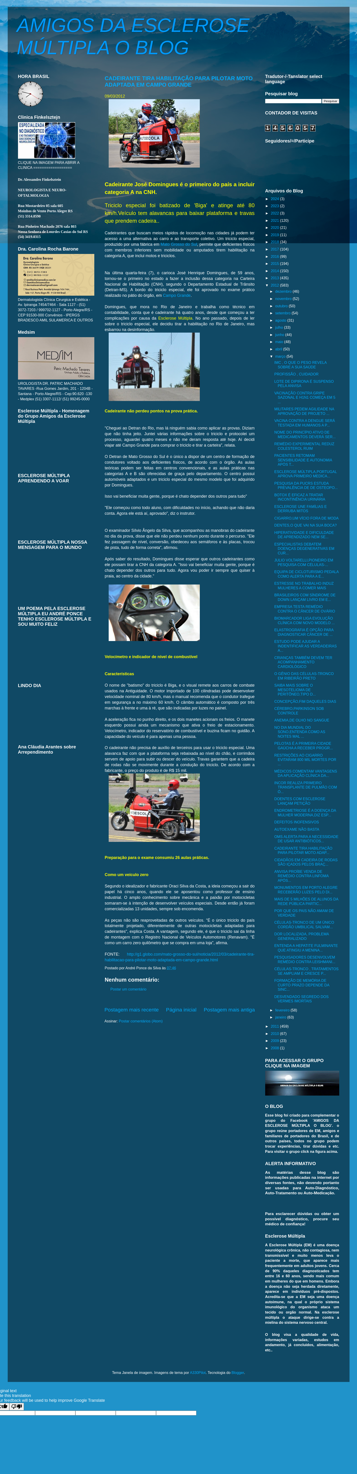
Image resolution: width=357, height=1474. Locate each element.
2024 (275, 199)
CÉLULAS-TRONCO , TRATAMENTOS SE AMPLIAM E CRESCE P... (306, 971)
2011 (275, 1026)
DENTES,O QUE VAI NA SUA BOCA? (305, 525)
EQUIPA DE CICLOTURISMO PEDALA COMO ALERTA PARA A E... (306, 574)
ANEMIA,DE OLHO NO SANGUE (301, 720)
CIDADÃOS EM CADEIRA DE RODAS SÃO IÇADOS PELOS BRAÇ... (306, 862)
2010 (275, 1034)
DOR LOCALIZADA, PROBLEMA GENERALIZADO (301, 936)
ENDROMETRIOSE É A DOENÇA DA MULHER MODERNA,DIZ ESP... (305, 812)
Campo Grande (177, 295)
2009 (275, 1041)
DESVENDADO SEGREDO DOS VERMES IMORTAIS (301, 999)
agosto (281, 320)
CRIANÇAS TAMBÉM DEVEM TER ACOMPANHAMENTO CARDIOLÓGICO (303, 662)
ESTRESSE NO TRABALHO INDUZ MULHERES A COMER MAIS (304, 585)
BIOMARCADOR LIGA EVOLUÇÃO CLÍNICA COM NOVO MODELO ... (304, 620)
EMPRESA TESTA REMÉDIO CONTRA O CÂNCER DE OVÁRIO (304, 609)
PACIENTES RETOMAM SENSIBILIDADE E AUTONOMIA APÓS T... (303, 459)
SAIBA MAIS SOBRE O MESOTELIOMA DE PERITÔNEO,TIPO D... (295, 689)
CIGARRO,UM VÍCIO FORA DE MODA (306, 518)
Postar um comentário (128, 989)
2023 (275, 206)
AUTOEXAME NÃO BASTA (296, 829)
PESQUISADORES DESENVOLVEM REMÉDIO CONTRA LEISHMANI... (304, 959)
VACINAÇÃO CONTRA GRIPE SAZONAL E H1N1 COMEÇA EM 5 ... (304, 397)
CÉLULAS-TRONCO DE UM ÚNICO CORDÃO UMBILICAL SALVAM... (304, 924)
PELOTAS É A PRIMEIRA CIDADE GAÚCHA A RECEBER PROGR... (303, 745)
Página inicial (181, 1010)
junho (280, 335)
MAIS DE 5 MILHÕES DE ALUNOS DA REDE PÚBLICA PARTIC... (306, 901)
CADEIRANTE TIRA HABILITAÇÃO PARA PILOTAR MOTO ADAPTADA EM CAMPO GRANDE (179, 81)
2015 (275, 263)
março (280, 356)
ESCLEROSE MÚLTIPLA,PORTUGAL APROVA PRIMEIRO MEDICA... (305, 474)
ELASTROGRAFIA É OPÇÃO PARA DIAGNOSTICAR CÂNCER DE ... (304, 632)
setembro (283, 313)
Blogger (237, 1373)
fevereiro (282, 1010)
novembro (284, 299)
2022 (275, 213)
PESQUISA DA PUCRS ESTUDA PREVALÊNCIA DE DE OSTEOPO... (306, 485)
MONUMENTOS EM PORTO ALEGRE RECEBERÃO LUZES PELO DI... (306, 889)
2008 (275, 1048)
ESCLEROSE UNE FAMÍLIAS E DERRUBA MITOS (300, 508)
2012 (275, 285)
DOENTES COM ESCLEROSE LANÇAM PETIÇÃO (299, 801)
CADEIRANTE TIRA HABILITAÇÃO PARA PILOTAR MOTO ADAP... (303, 850)
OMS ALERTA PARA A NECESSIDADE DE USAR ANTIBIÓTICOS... (306, 839)
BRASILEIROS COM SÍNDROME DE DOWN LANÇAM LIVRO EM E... (305, 597)
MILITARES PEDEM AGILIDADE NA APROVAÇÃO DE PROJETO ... (304, 411)
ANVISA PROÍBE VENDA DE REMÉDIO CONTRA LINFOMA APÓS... (301, 875)
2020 (275, 227)
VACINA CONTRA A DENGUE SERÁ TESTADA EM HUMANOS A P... (304, 423)
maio (279, 342)
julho (279, 327)
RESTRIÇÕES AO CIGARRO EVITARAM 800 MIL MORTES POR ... (305, 759)
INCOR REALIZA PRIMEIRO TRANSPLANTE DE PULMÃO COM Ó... (305, 787)
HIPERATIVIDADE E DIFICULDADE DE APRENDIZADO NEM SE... (304, 534)
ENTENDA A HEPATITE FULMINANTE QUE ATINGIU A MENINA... (306, 948)
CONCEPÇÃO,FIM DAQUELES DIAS (305, 701)
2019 (275, 235)
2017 (275, 249)
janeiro (281, 1017)
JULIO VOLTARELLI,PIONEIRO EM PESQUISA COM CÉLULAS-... (303, 562)
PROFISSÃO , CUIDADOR (296, 374)
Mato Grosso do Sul (179, 244)
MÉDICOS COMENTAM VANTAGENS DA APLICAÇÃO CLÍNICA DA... (305, 773)
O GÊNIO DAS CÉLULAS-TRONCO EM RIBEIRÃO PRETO (304, 676)
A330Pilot (198, 1373)
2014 (275, 271)
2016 (275, 256)
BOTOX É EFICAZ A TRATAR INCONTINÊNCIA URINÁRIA (299, 497)
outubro (282, 306)
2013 (275, 278)
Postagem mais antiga (229, 1010)
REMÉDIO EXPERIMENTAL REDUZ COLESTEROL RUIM (304, 446)
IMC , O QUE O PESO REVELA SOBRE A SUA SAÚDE (300, 364)
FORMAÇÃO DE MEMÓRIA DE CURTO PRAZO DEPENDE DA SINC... (301, 984)
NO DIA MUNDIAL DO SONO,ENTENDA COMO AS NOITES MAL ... (299, 731)
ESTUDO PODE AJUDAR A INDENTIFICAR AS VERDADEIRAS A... (305, 645)
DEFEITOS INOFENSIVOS (296, 822)
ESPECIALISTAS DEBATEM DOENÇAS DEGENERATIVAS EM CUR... (304, 548)
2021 (275, 220)
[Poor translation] (16, 1406)
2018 (275, 242)
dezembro (284, 291)
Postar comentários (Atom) (141, 1021)
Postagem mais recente (132, 1010)
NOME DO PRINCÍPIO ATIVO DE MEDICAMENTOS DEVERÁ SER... (305, 434)
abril (279, 349)
